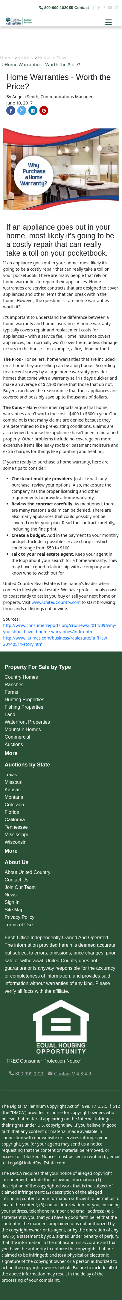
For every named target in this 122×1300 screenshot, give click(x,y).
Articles (25, 57)
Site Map (14, 909)
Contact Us (16, 879)
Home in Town (53, 57)
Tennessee (16, 827)
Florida (12, 812)
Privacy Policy (20, 917)
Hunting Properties (25, 699)
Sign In (12, 902)
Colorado (14, 804)
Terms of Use (19, 924)
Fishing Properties (24, 707)
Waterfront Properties (27, 722)
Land (10, 714)
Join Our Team (20, 887)
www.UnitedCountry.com (55, 602)
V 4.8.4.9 (81, 1073)
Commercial (17, 737)
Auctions (14, 744)
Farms (11, 692)
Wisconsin (16, 842)
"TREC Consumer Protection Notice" (43, 1060)
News (11, 894)
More (11, 753)
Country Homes (21, 677)
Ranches (14, 684)
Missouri (14, 782)
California (15, 819)
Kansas (13, 789)
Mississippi (16, 834)
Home (6, 57)
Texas (11, 774)
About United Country (28, 872)
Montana (14, 797)
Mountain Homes (23, 729)
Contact (79, 7)
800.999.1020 (27, 1073)
